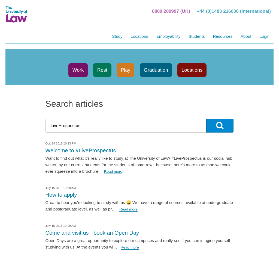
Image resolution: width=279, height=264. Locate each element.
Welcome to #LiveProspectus (81, 150)
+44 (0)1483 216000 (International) (234, 11)
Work (78, 70)
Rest (102, 70)
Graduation (156, 70)
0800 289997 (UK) (171, 11)
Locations (191, 70)
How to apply (61, 195)
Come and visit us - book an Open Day (92, 233)
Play (125, 70)
